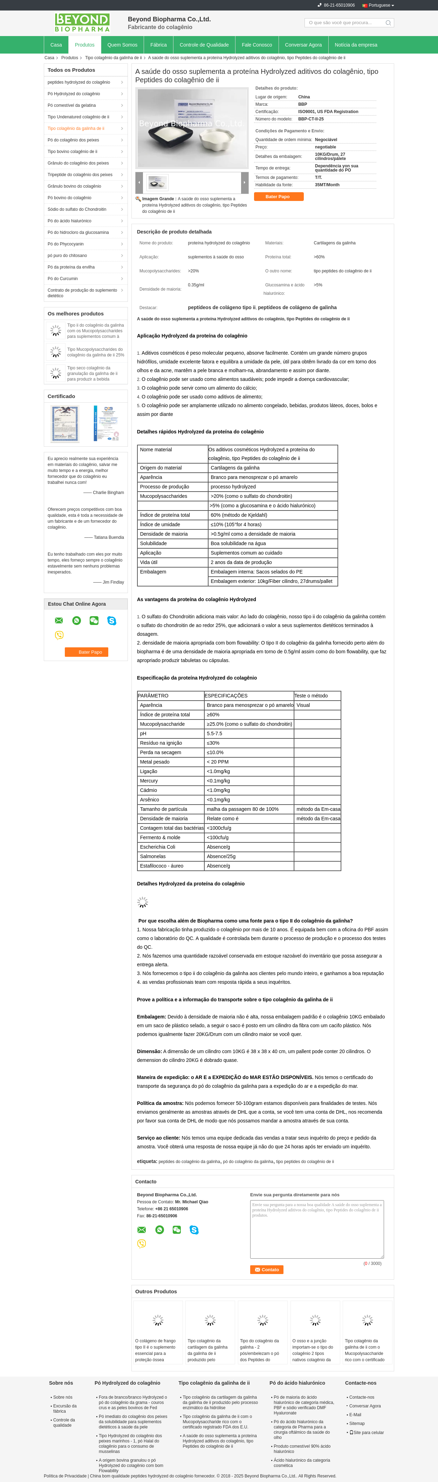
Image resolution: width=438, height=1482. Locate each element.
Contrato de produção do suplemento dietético (82, 293)
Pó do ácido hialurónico (69, 220)
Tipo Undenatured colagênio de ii (78, 116)
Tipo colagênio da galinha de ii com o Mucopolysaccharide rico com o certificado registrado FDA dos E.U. (367, 1353)
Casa (56, 45)
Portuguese (379, 5)
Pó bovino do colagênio (69, 197)
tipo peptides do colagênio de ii (305, 1161)
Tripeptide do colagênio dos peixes (80, 174)
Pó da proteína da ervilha (71, 267)
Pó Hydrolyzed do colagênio (74, 93)
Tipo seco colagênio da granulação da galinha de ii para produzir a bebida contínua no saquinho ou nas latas (94, 379)
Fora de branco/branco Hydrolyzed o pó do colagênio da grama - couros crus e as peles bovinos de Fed (133, 1402)
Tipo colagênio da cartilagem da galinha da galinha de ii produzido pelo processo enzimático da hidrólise (209, 1356)
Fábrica (158, 45)
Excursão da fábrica (65, 1409)
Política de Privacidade (65, 1476)
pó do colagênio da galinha (248, 1161)
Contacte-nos (361, 1397)
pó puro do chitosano (67, 255)
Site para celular (366, 1432)
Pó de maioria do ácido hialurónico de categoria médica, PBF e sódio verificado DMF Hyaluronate (304, 1405)
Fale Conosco (257, 45)
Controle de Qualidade (204, 45)
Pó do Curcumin (63, 278)
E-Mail (355, 1414)
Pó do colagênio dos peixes (73, 140)
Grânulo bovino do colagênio (74, 186)
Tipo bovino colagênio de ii (72, 151)
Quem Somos (123, 45)
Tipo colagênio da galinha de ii (113, 57)
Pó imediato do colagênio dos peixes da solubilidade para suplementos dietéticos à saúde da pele (133, 1421)
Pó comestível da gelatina (72, 105)
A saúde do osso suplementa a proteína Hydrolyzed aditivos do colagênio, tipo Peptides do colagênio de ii (194, 205)
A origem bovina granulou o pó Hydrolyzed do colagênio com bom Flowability (131, 1465)
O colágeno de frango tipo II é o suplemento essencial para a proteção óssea (155, 1350)
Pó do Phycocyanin (66, 244)
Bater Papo (282, 196)
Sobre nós (63, 1397)
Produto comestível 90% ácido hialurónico (302, 1449)
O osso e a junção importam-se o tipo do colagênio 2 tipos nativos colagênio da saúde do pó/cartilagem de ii (314, 1356)
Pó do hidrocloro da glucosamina (78, 232)
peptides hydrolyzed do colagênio (79, 82)
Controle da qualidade (64, 1423)
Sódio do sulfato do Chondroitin (77, 209)
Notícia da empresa (356, 45)
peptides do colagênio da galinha (189, 1161)
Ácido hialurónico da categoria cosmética (302, 1463)
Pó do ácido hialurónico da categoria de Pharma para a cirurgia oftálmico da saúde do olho (302, 1429)
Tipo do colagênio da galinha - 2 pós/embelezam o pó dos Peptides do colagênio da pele (259, 1353)
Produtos (85, 45)
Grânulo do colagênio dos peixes (78, 163)
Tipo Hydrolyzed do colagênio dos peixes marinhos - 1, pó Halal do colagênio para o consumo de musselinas (130, 1443)
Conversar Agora (303, 45)
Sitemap (357, 1423)
